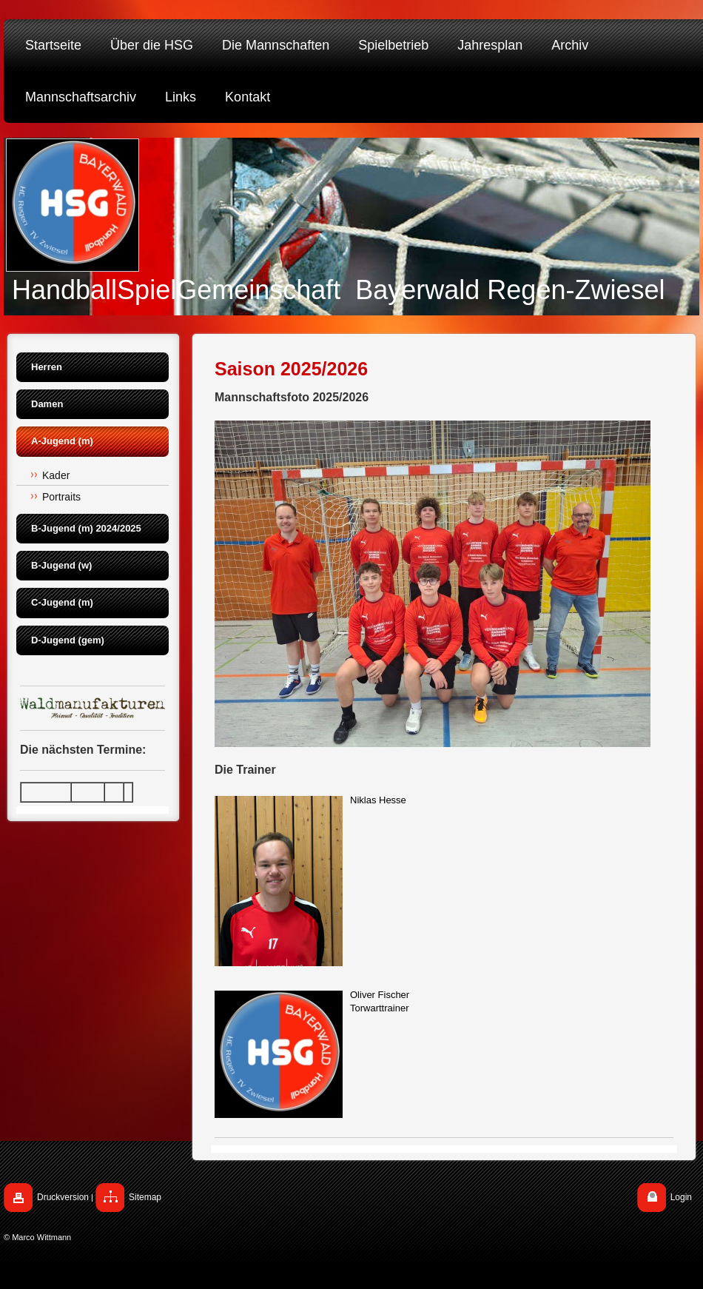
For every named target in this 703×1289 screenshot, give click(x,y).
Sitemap (145, 1197)
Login (681, 1197)
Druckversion (63, 1197)
